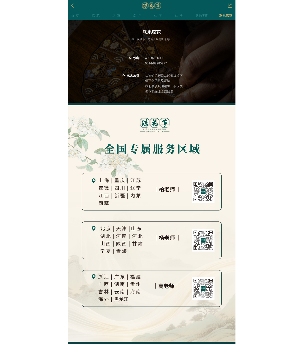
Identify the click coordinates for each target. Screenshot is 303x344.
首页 (76, 15)
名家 (117, 15)
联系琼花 (225, 15)
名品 (138, 15)
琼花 (96, 15)
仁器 (179, 15)
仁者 (158, 15)
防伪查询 (202, 15)
